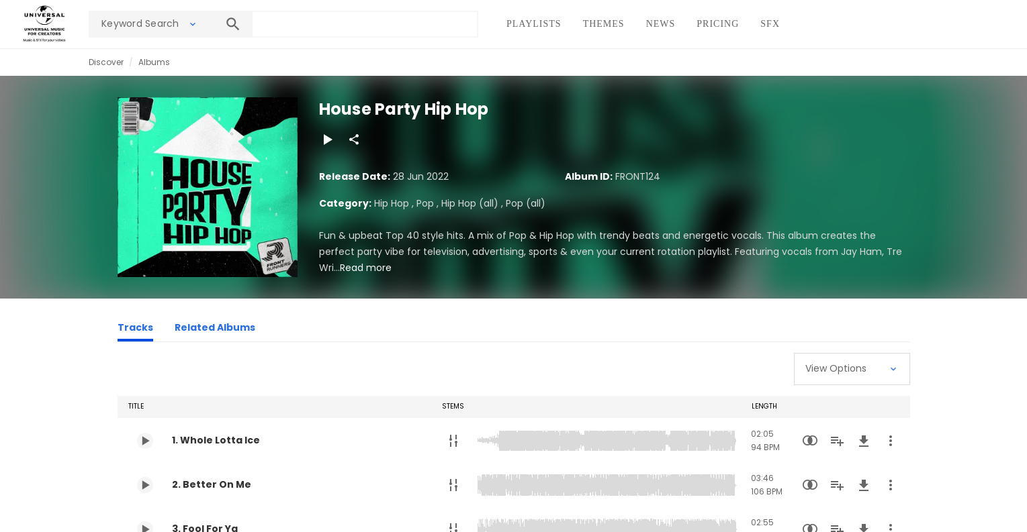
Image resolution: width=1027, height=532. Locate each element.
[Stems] (453, 441)
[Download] (864, 441)
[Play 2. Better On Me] (145, 485)
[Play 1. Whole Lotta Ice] (145, 441)
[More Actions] (891, 441)
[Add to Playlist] (837, 441)
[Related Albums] (215, 329)
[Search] (233, 24)
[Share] (354, 139)
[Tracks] (135, 329)
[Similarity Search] (810, 441)
